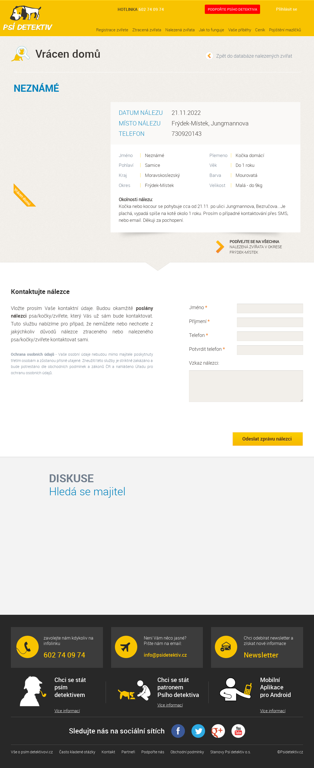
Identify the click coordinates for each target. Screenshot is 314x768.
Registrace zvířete (112, 29)
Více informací (67, 710)
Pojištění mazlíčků (285, 29)
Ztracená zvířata (146, 29)
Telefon (198, 335)
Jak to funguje (211, 29)
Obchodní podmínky (187, 751)
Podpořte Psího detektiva (232, 9)
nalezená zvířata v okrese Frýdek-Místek (264, 247)
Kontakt (108, 751)
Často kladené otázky (77, 751)
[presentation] (230, 417)
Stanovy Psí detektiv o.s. (230, 751)
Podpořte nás (152, 751)
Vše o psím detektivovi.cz (32, 751)
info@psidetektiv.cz (165, 655)
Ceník (260, 29)
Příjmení (199, 321)
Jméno (198, 307)
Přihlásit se (286, 9)
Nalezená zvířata (180, 29)
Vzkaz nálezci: (204, 363)
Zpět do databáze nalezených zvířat (254, 56)
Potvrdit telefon (207, 349)
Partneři (128, 751)
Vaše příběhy (239, 29)
